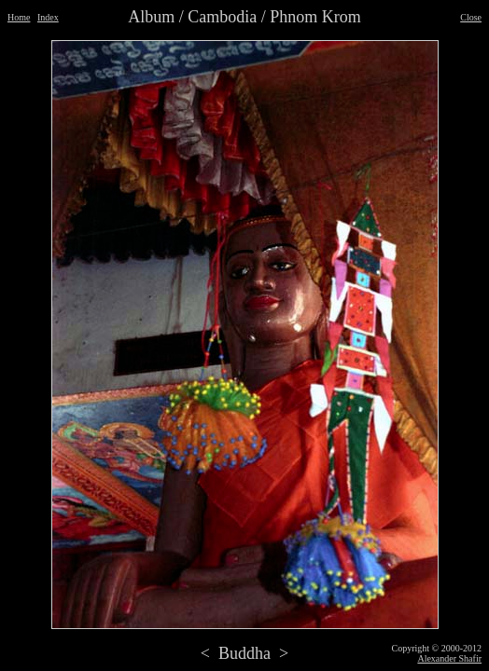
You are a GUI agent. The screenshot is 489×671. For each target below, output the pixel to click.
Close (471, 17)
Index (48, 17)
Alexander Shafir (449, 658)
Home (18, 17)
